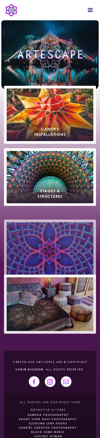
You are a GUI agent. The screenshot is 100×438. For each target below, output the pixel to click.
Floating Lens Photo (48, 423)
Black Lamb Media (48, 432)
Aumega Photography (48, 415)
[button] (90, 10)
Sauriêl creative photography (48, 427)
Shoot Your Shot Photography (48, 419)
